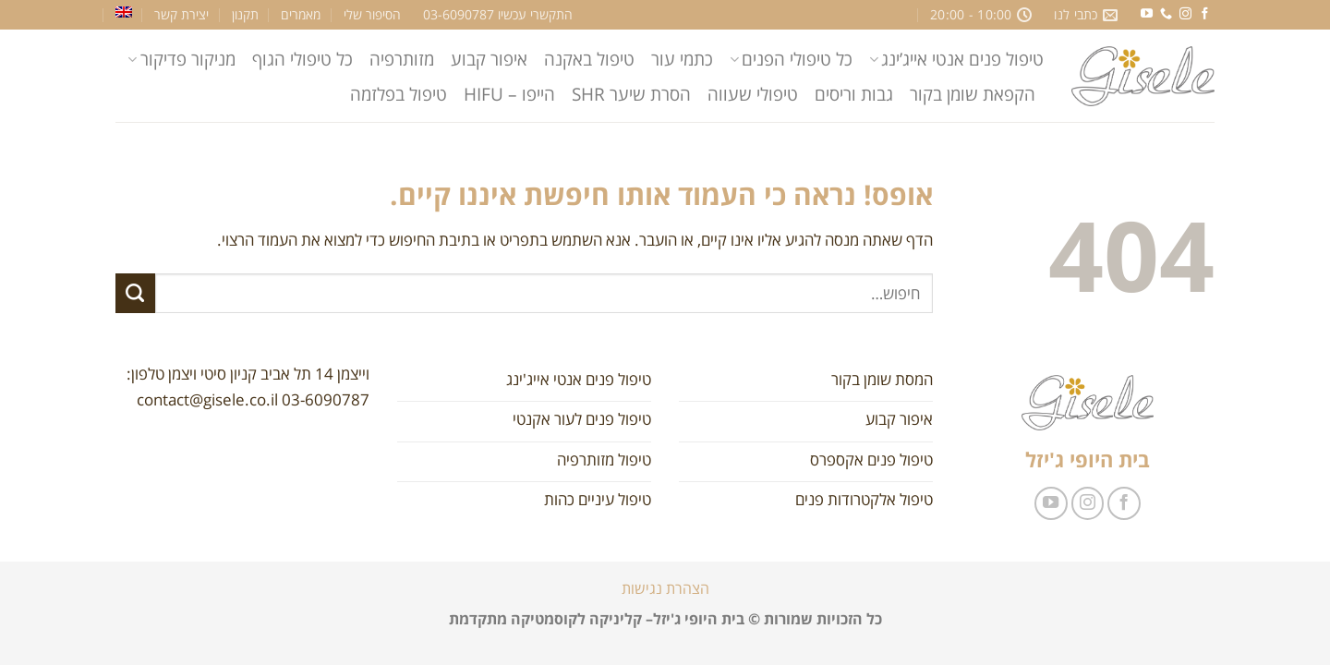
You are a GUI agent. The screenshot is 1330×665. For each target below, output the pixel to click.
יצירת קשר (181, 14)
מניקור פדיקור (181, 58)
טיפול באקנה (589, 58)
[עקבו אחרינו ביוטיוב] (1147, 14)
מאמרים (300, 14)
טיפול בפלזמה (398, 93)
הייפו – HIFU (509, 93)
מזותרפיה (401, 58)
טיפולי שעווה (752, 93)
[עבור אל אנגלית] (123, 12)
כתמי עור (682, 58)
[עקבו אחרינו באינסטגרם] (1185, 14)
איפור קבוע (489, 58)
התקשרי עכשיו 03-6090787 (498, 14)
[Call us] (1166, 14)
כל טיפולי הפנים (791, 58)
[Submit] (135, 293)
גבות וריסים (854, 93)
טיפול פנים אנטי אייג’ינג (956, 58)
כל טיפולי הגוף (302, 58)
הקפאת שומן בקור (972, 93)
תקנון (245, 14)
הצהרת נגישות (665, 588)
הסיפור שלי (372, 14)
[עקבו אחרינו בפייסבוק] (1205, 14)
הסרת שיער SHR (631, 93)
